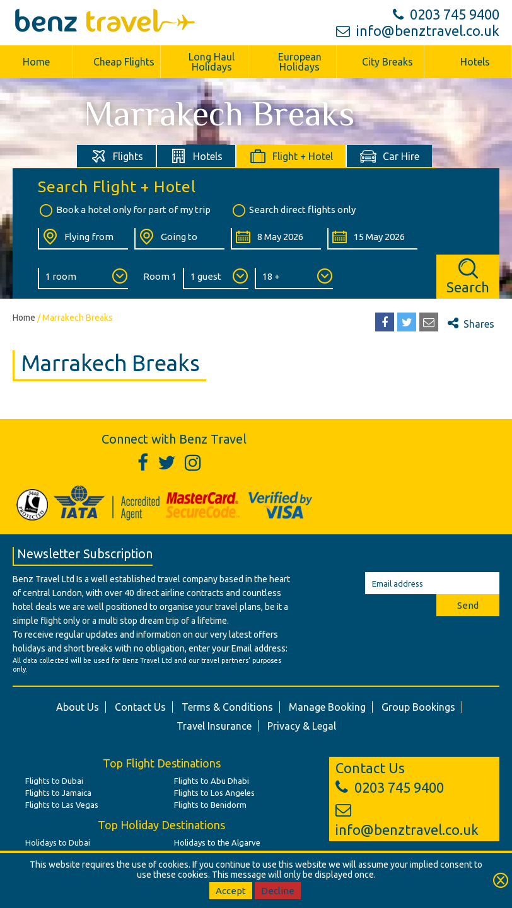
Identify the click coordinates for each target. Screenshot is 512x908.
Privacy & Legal (301, 726)
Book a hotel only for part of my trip (124, 210)
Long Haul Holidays (212, 61)
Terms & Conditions (227, 707)
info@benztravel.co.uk (417, 30)
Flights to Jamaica (58, 792)
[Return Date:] (372, 239)
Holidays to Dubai (57, 842)
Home (24, 318)
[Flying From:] (83, 239)
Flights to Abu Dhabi (211, 780)
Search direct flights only (293, 210)
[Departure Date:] (276, 239)
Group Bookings (418, 707)
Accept (231, 890)
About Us (77, 707)
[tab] (117, 156)
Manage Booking (327, 707)
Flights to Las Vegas (61, 804)
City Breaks (387, 61)
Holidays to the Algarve (217, 842)
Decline (277, 890)
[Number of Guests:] (216, 278)
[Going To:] (179, 239)
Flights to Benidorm (210, 804)
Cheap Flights (123, 61)
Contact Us (140, 707)
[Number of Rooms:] (83, 278)
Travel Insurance (214, 726)
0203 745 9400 (446, 14)
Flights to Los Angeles (214, 792)
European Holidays (300, 61)
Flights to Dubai (54, 780)
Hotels (475, 61)
